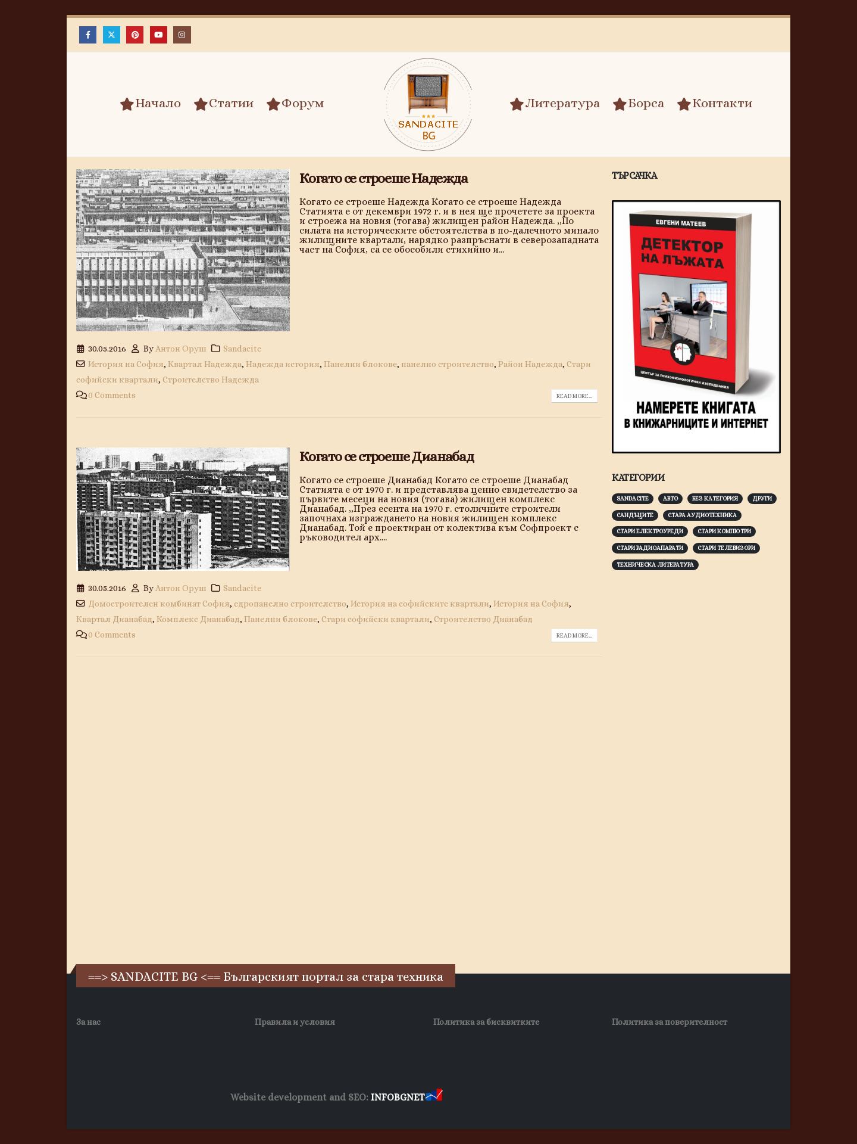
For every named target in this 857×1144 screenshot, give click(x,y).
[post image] (183, 250)
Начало (150, 104)
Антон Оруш (181, 348)
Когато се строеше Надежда (383, 178)
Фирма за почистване (580, 1097)
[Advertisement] (701, 765)
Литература (554, 104)
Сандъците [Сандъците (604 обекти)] (635, 515)
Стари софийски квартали (375, 619)
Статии (223, 104)
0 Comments (112, 395)
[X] (111, 34)
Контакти (714, 104)
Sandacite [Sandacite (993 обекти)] (633, 498)
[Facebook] (87, 34)
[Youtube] (158, 34)
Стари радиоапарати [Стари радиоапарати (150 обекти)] (650, 548)
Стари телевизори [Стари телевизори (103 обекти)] (726, 548)
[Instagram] (181, 34)
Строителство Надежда (210, 379)
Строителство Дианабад (483, 619)
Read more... (574, 396)
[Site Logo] (428, 104)
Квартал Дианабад (114, 619)
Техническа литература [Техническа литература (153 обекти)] (655, 564)
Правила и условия (295, 1022)
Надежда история (283, 364)
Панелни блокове (360, 364)
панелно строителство (447, 364)
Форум (295, 104)
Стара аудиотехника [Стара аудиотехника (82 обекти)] (702, 515)
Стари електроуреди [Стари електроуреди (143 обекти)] (650, 531)
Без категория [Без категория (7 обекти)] (715, 498)
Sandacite (242, 348)
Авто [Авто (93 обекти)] (670, 498)
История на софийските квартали (420, 603)
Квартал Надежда (205, 364)
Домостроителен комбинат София (159, 603)
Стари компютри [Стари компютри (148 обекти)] (724, 531)
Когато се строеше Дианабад (386, 456)
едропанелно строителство (290, 603)
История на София (126, 364)
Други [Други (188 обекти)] (762, 498)
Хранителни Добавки (487, 1097)
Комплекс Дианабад (198, 619)
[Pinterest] (134, 34)
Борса (638, 104)
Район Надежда (530, 364)
